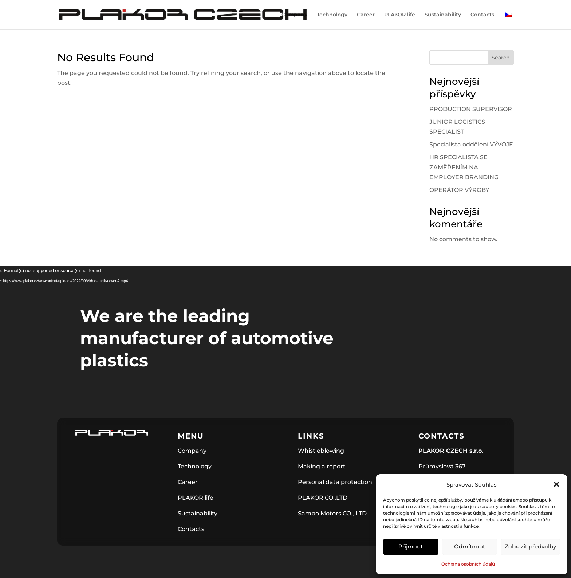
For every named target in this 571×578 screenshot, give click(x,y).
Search (501, 57)
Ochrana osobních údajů (468, 564)
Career (366, 15)
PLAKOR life (399, 15)
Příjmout (410, 546)
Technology (332, 15)
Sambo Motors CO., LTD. (333, 513)
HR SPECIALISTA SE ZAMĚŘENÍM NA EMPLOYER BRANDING (464, 167)
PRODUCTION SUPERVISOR (470, 109)
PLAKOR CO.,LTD (322, 497)
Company (294, 15)
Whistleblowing (321, 450)
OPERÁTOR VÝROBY (459, 189)
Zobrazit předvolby (530, 546)
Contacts (482, 15)
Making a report (322, 466)
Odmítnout (469, 546)
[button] (556, 484)
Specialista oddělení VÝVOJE (471, 144)
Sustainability (443, 15)
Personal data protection (335, 482)
